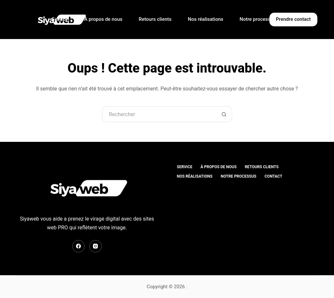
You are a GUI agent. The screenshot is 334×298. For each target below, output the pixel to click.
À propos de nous (103, 19)
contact (273, 176)
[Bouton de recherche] (224, 114)
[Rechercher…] (159, 114)
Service (60, 19)
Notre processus (258, 19)
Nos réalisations (205, 19)
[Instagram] (95, 246)
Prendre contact (293, 19)
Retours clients (155, 19)
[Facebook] (78, 246)
